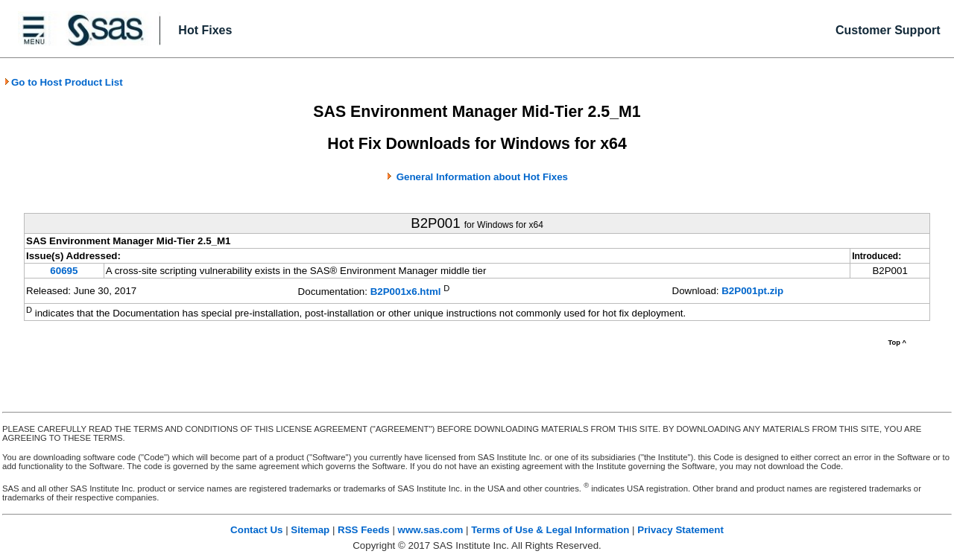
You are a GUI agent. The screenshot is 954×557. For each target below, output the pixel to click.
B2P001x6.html (405, 292)
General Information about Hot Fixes (482, 176)
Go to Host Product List (63, 82)
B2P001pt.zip (752, 290)
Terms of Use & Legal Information (550, 529)
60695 (64, 270)
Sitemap (310, 529)
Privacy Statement (680, 529)
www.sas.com (431, 529)
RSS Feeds (364, 529)
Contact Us (256, 529)
